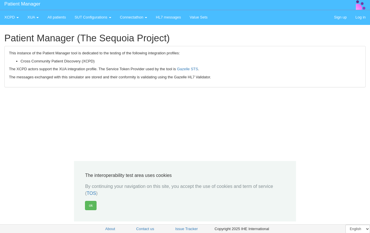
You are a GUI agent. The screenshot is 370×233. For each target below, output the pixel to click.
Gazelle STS (187, 69)
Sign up (340, 17)
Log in (361, 17)
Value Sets (199, 17)
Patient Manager (22, 4)
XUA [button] (33, 17)
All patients (56, 17)
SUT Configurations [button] (93, 17)
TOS (91, 193)
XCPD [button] (11, 17)
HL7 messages (168, 17)
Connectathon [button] (133, 17)
